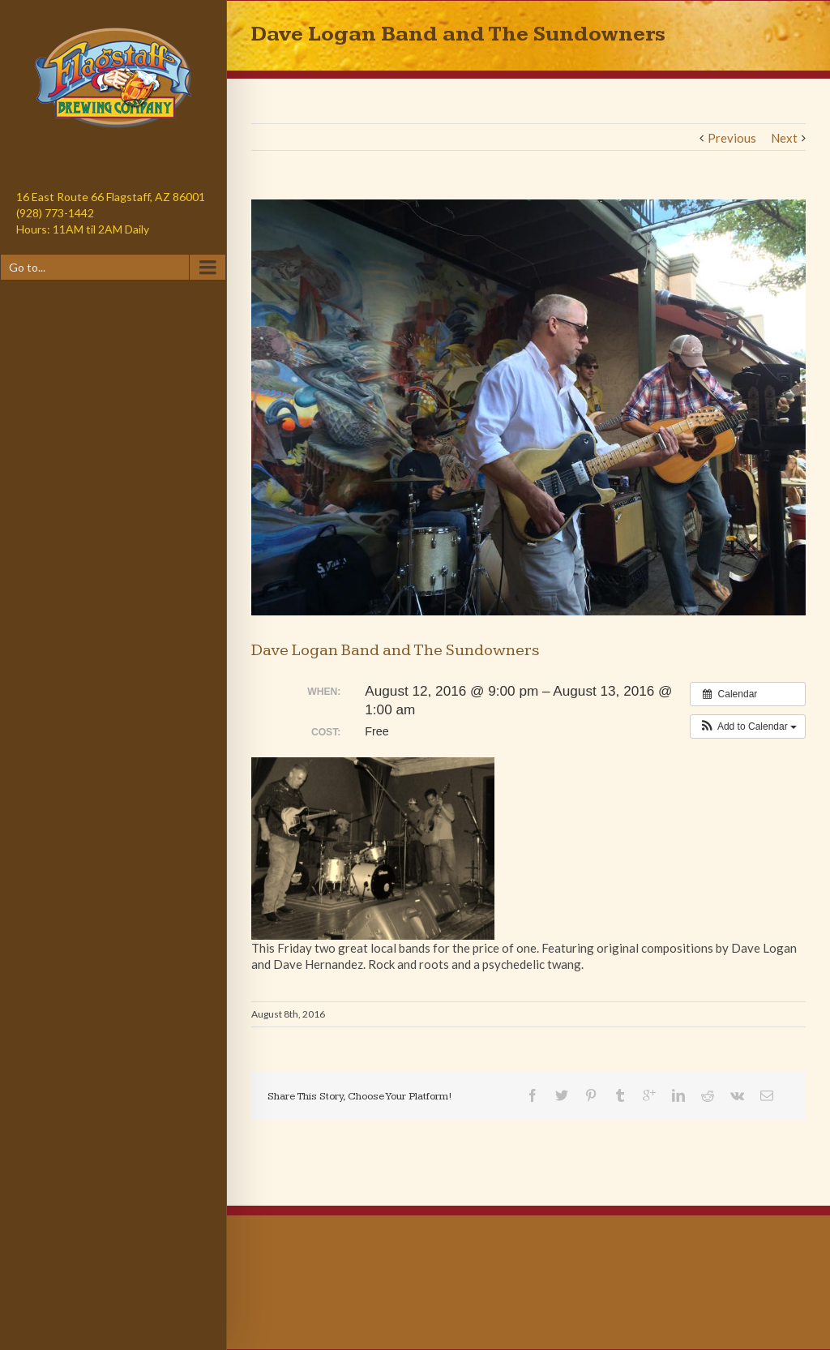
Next (784, 138)
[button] (748, 726)
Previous (732, 138)
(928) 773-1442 (55, 213)
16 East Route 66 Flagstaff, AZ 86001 (110, 197)
